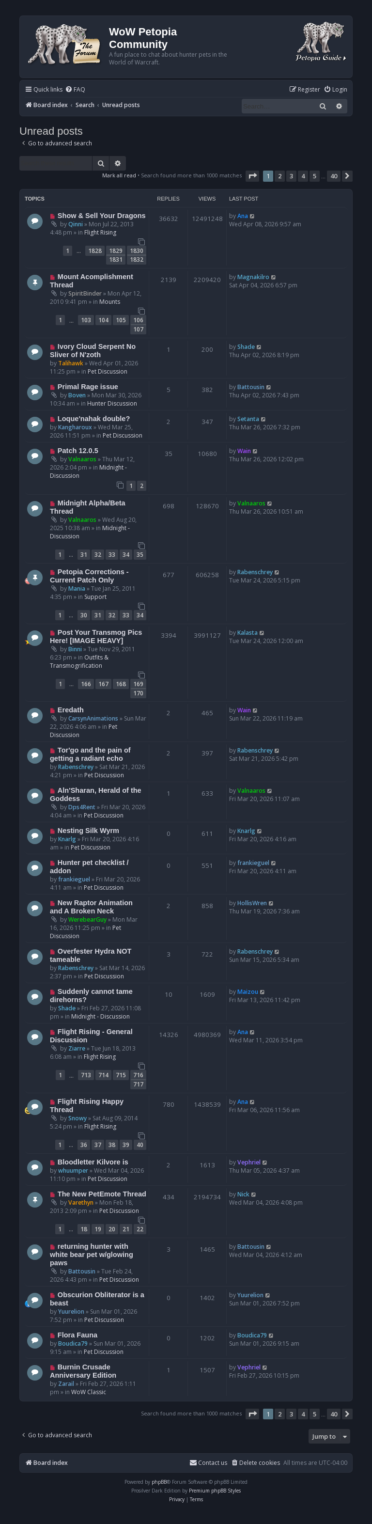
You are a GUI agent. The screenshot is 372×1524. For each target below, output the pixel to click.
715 (121, 1075)
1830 (136, 251)
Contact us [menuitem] (208, 1463)
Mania (76, 588)
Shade (246, 347)
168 (121, 684)
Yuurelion (71, 1311)
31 (83, 554)
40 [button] (333, 176)
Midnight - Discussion (100, 1016)
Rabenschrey (255, 572)
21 (126, 1229)
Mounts (109, 302)
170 (138, 693)
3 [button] (291, 176)
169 (138, 684)
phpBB (159, 1481)
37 (97, 1145)
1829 (116, 251)
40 (140, 1145)
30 (83, 615)
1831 (116, 259)
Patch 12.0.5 (78, 451)
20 (111, 1229)
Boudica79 (73, 1343)
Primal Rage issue (88, 387)
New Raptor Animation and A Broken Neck (91, 907)
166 (86, 684)
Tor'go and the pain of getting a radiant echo (90, 754)
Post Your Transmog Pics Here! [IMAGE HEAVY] (96, 636)
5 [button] (314, 176)
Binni (75, 649)
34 (126, 554)
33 (111, 554)
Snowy (77, 1118)
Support (95, 597)
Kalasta (247, 632)
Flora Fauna (77, 1335)
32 (97, 554)
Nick (243, 1194)
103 (86, 320)
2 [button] (279, 176)
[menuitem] (75, 89)
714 (103, 1075)
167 (103, 684)
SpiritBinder (85, 293)
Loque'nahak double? (94, 419)
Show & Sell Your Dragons (102, 216)
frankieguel (74, 879)
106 (138, 320)
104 (103, 320)
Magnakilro (253, 277)
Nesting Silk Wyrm (88, 830)
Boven (77, 395)
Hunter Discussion (112, 403)
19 (97, 1229)
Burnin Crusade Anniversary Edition (83, 1371)
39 (126, 1145)
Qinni (75, 224)
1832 (136, 259)
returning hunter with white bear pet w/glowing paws (91, 1254)
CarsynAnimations (93, 718)
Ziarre (76, 1048)
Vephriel (249, 1162)
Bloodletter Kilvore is (93, 1162)
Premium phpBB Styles (215, 1490)
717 (138, 1084)
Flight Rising (100, 232)
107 (138, 329)
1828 (95, 251)
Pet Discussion (107, 371)
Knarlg (67, 839)
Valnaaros (82, 459)
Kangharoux (75, 427)
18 (83, 1229)
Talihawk (70, 363)
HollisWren (252, 903)
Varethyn (80, 1202)
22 (140, 1229)
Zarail (66, 1384)
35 (140, 554)
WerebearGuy (87, 919)
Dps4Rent (81, 807)
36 (83, 1145)
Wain (244, 451)
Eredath (71, 710)
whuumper (73, 1170)
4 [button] (303, 176)
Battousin (250, 387)
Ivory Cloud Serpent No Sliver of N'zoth (93, 351)
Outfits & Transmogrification (79, 661)
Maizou (247, 992)
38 (111, 1145)
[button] (252, 176)
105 (121, 320)
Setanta (248, 419)
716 (138, 1075)
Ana (242, 216)
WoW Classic (88, 1392)
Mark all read (119, 175)
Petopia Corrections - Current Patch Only (89, 576)
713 (86, 1075)
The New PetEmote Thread (102, 1194)
